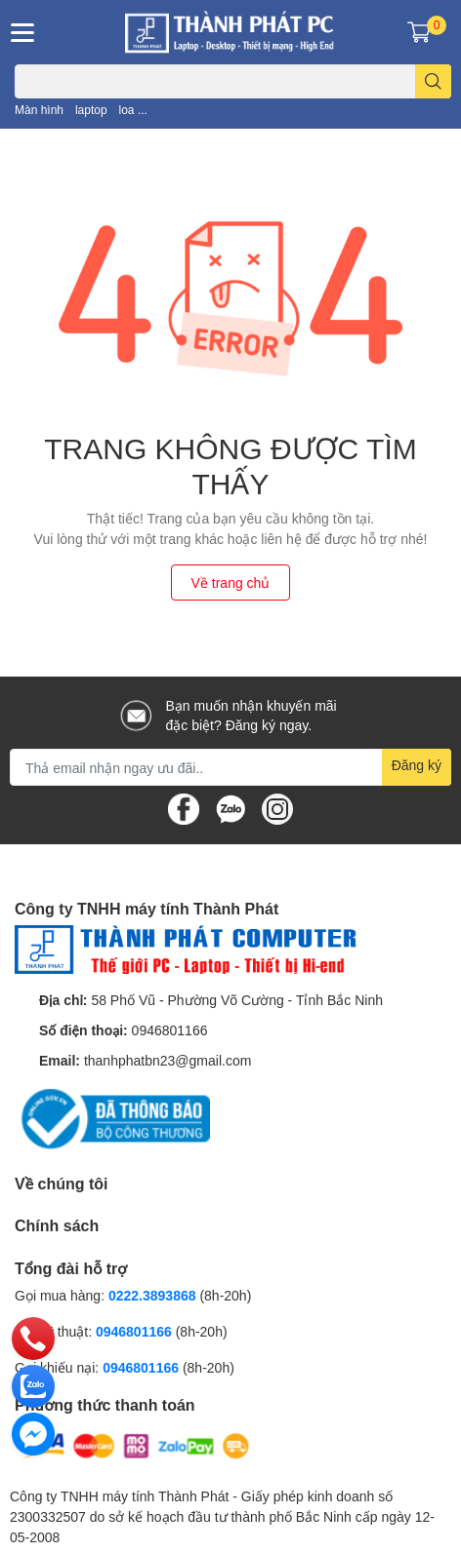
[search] (433, 81)
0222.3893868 (152, 1295)
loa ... (133, 109)
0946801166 (170, 1030)
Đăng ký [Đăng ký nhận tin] (416, 765)
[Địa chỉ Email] (230, 767)
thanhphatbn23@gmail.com (167, 1060)
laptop (91, 109)
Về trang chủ (231, 582)
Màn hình (39, 109)
